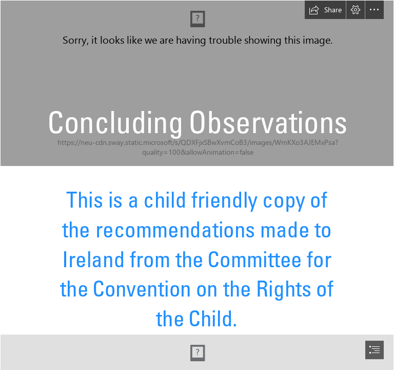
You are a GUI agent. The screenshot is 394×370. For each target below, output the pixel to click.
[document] (197, 185)
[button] (325, 10)
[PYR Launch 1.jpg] (197, 83)
